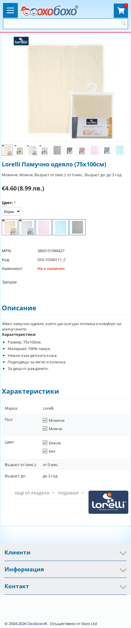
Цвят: (7, 202)
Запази (9, 282)
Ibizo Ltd (89, 623)
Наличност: (12, 268)
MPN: (7, 250)
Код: (6, 259)
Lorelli (48, 408)
